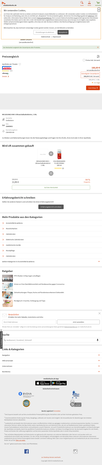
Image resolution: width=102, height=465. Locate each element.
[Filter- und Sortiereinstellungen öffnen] (98, 57)
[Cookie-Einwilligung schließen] (99, 9)
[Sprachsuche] (97, 340)
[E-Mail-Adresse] (29, 322)
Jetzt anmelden (78, 322)
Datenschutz (45, 37)
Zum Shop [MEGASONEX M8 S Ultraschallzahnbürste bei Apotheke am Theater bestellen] (93, 88)
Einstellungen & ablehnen (45, 32)
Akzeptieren (63, 32)
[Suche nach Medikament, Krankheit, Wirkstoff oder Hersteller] (48, 340)
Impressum (57, 37)
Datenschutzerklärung (44, 18)
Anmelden (57, 411)
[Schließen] (98, 47)
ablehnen (91, 16)
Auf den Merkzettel (51, 187)
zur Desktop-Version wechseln (51, 457)
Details (5, 76)
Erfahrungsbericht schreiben (51, 207)
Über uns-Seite (20, 440)
